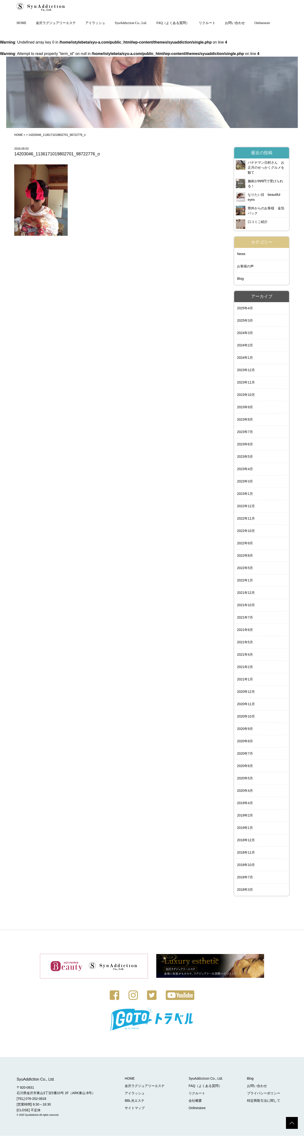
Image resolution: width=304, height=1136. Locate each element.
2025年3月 (245, 321)
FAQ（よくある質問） (173, 23)
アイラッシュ (95, 23)
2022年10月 (246, 531)
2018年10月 (246, 865)
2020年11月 (246, 704)
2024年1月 (245, 358)
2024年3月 (245, 333)
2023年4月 (245, 469)
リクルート (207, 23)
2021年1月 (245, 680)
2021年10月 (246, 605)
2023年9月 (245, 407)
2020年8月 (245, 741)
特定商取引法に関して (263, 1101)
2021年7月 (245, 618)
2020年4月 (245, 791)
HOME (21, 23)
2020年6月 (245, 766)
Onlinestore (262, 23)
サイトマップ (135, 1108)
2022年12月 (246, 506)
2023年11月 (246, 383)
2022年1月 (245, 581)
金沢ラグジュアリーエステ (56, 23)
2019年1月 (245, 828)
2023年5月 (245, 457)
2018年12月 (246, 840)
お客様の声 (245, 267)
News (241, 254)
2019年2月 (245, 816)
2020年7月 (245, 754)
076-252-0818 (35, 1099)
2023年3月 (245, 482)
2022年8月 (245, 556)
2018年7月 (245, 878)
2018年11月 (246, 853)
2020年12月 (246, 692)
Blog (240, 279)
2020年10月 (246, 717)
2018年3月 (245, 890)
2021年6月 (245, 630)
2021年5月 (245, 642)
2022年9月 (245, 544)
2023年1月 (245, 494)
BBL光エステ (135, 1101)
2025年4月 (245, 308)
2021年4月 (245, 655)
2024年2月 (245, 346)
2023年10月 (246, 395)
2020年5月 (245, 779)
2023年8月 (245, 420)
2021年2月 (245, 667)
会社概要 (195, 1101)
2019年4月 (245, 803)
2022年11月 (246, 519)
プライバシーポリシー (263, 1093)
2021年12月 (246, 593)
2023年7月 (245, 432)
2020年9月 (245, 729)
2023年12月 (246, 370)
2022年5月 (245, 568)
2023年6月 (245, 445)
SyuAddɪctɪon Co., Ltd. (131, 23)
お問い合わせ (235, 23)
